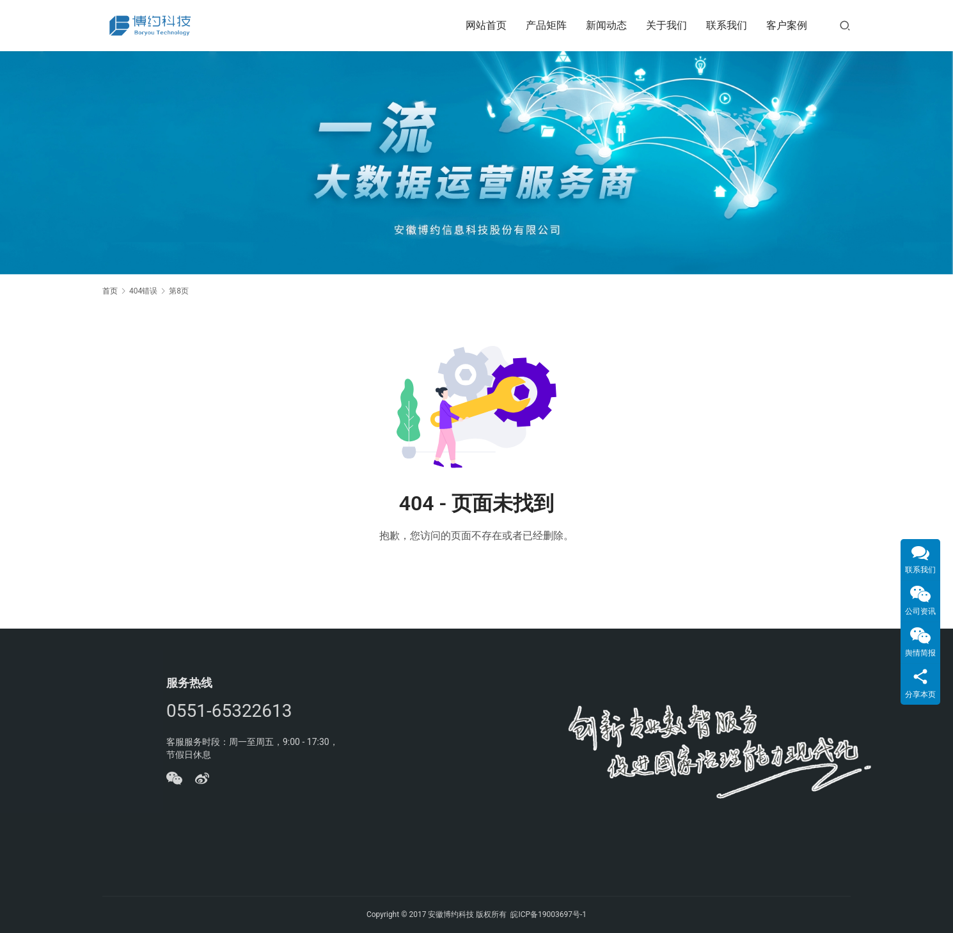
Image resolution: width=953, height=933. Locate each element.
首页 (110, 290)
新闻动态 (606, 25)
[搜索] (845, 25)
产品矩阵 (546, 25)
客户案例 (786, 25)
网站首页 (486, 25)
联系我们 (726, 25)
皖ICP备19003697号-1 (548, 914)
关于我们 (666, 25)
